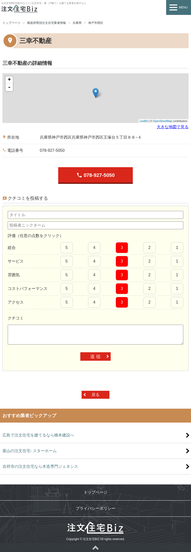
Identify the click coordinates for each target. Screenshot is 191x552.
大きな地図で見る (173, 127)
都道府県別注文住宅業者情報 (46, 23)
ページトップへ (95, 547)
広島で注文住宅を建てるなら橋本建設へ (38, 435)
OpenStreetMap (162, 120)
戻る (95, 395)
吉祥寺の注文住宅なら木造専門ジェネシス (40, 466)
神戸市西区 (95, 23)
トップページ (11, 23)
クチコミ (16, 318)
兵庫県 (77, 23)
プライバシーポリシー (95, 508)
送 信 (95, 356)
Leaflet (144, 120)
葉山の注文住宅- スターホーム (29, 451)
